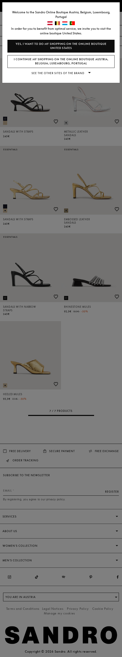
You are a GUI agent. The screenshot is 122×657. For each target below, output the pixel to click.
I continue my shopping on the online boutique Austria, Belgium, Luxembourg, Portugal (61, 61)
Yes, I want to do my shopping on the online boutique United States (61, 46)
